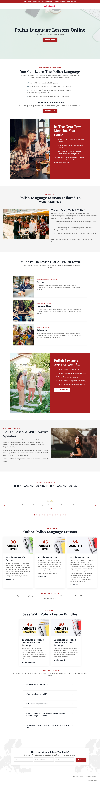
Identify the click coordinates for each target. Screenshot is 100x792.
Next (95, 510)
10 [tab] (58, 520)
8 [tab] (52, 520)
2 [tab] (37, 520)
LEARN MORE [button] (50, 40)
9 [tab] (55, 520)
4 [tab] (42, 520)
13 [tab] (66, 520)
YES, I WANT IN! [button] (62, 398)
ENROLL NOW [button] (50, 114)
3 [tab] (39, 520)
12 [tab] (63, 520)
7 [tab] (50, 520)
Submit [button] (81, 766)
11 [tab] (60, 520)
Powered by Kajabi (92, 787)
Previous (4, 510)
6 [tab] (47, 520)
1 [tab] (34, 520)
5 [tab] (45, 520)
